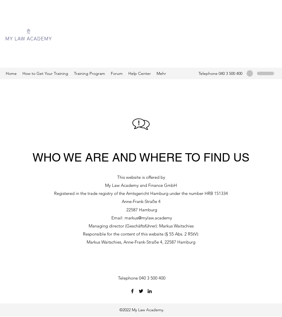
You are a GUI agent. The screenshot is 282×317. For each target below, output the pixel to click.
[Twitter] (141, 291)
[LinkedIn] (150, 291)
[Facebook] (132, 291)
